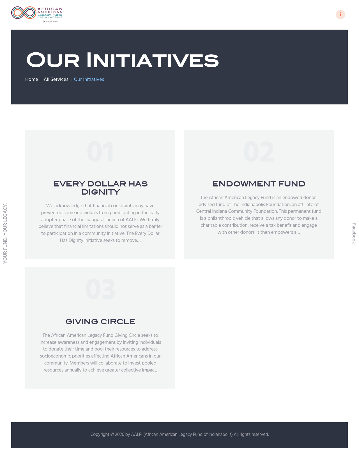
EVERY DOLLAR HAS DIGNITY (100, 189)
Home (31, 81)
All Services (56, 80)
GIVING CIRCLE (100, 323)
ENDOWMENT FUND (258, 185)
